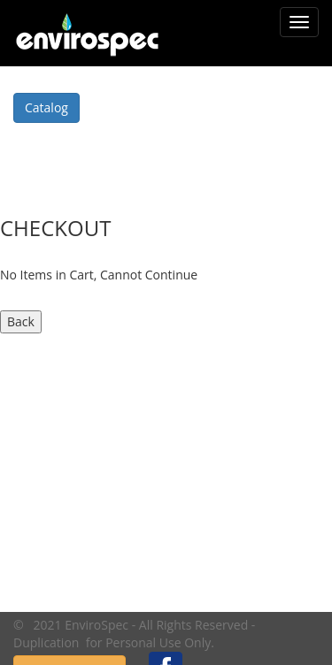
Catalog (46, 107)
